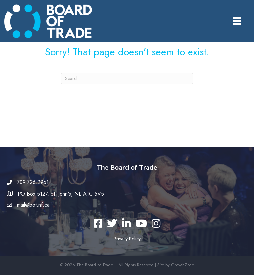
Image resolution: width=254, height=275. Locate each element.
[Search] (127, 78)
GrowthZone (182, 265)
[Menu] (237, 21)
